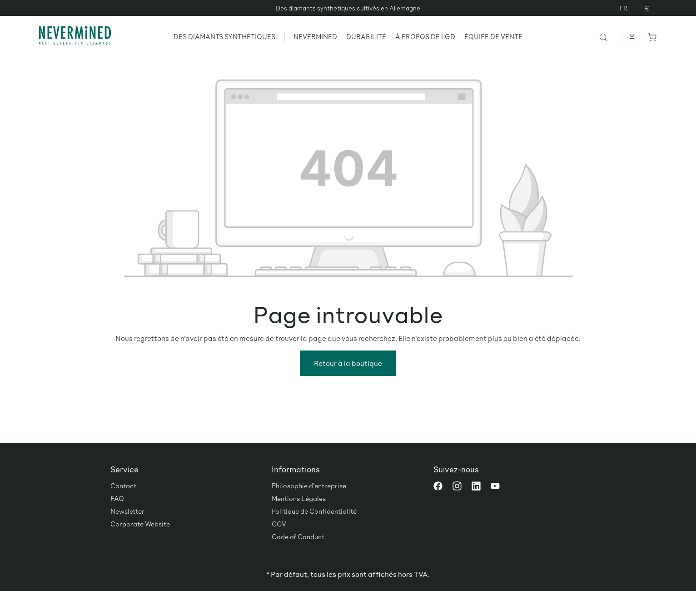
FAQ (117, 498)
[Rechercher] (610, 36)
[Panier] (650, 36)
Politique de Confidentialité (314, 511)
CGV (279, 524)
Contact (123, 485)
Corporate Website (140, 524)
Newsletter (127, 511)
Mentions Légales (299, 498)
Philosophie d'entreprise (309, 485)
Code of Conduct (298, 536)
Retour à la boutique (348, 363)
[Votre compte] (632, 36)
